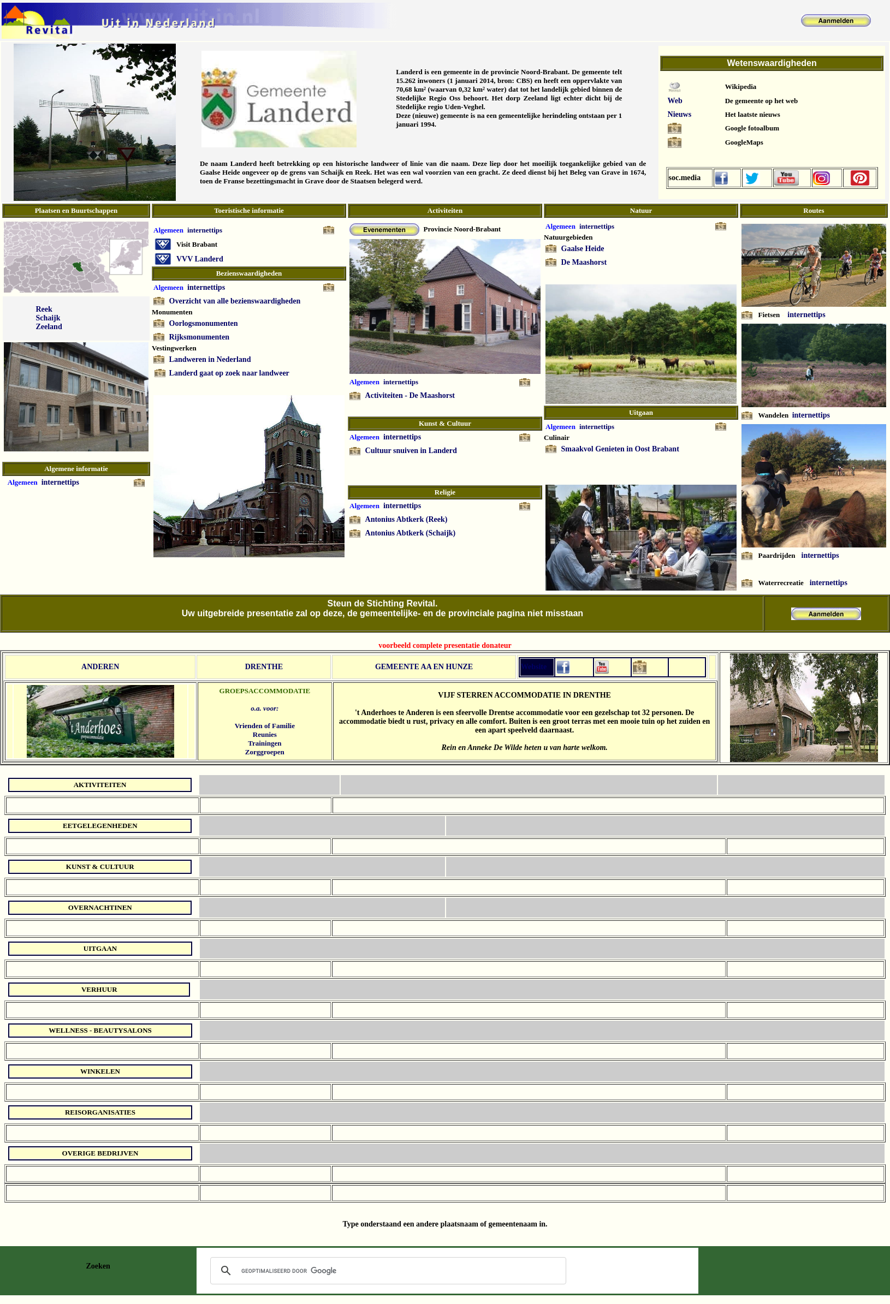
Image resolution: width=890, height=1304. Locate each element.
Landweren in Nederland (210, 359)
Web (675, 101)
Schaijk (47, 318)
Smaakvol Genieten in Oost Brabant (620, 449)
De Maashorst (584, 262)
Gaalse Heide (582, 249)
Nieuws (680, 114)
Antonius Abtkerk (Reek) (406, 519)
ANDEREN (100, 667)
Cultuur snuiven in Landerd (411, 450)
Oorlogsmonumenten (203, 323)
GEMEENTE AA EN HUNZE (424, 667)
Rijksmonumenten (199, 337)
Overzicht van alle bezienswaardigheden (235, 301)
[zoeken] (386, 1270)
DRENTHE (264, 667)
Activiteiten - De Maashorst (410, 395)
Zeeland (48, 327)
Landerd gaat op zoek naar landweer (229, 373)
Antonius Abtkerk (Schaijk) (410, 533)
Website (534, 667)
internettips (60, 482)
